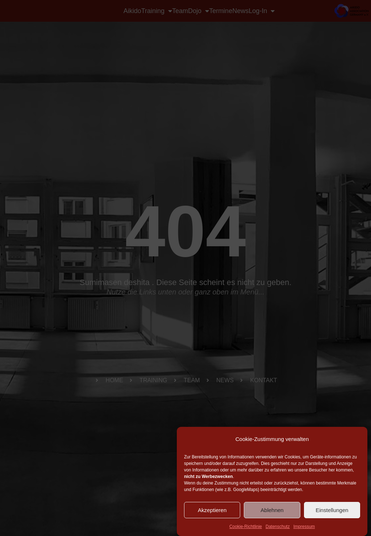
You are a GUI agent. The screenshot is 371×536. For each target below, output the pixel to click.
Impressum (304, 526)
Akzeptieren (212, 510)
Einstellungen (332, 510)
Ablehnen (271, 510)
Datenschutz (278, 526)
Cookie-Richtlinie (245, 526)
